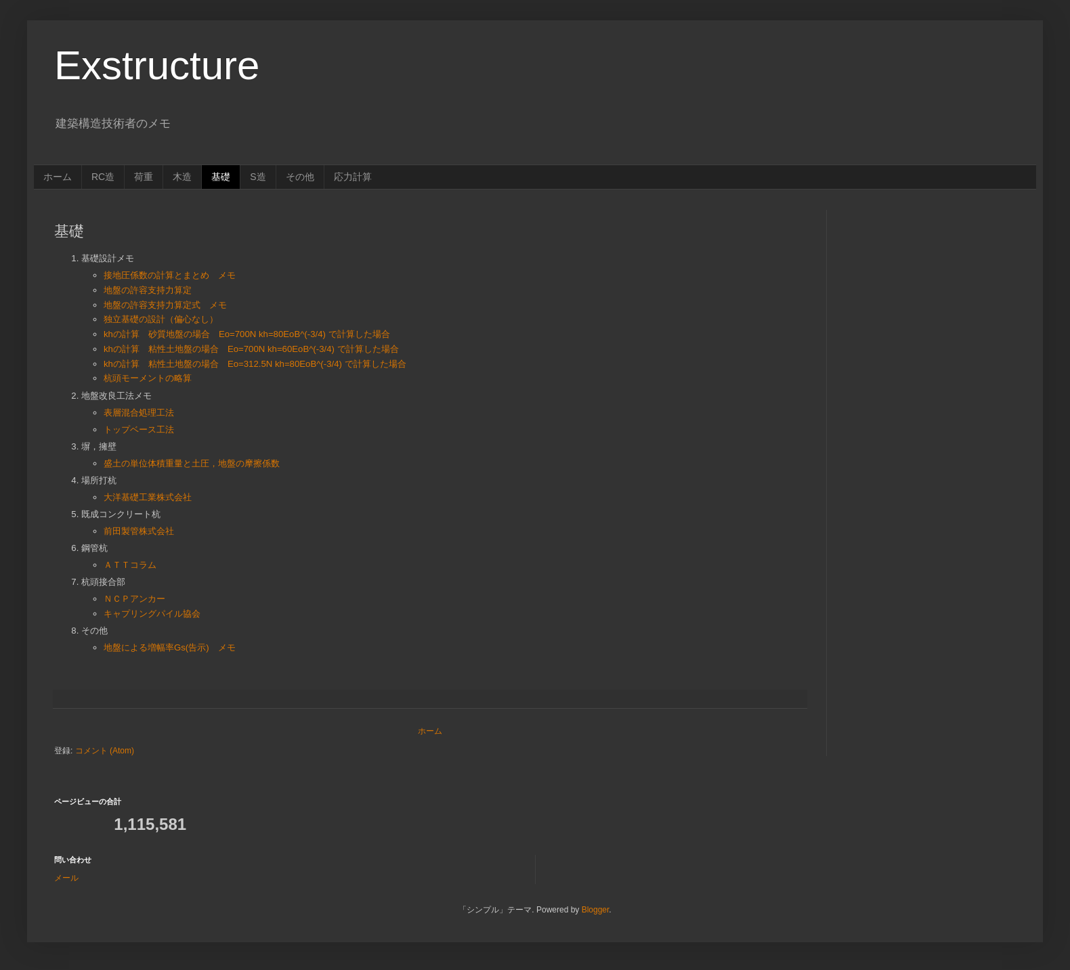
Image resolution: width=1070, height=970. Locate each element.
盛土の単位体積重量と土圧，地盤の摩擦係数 (192, 463)
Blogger (595, 909)
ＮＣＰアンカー (134, 599)
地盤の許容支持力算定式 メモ (165, 305)
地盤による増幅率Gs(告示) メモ (170, 647)
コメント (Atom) (104, 750)
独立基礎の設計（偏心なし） (161, 319)
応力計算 (353, 176)
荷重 (143, 176)
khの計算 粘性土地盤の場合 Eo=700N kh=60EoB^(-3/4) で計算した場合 (251, 349)
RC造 (102, 176)
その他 (300, 176)
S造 (257, 176)
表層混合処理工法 (139, 412)
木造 (182, 176)
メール (66, 878)
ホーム (57, 176)
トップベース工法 (139, 429)
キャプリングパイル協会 (152, 614)
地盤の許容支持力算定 (148, 290)
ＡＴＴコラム (130, 565)
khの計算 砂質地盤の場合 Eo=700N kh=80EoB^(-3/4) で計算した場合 (247, 334)
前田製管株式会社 (139, 531)
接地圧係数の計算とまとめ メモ (170, 275)
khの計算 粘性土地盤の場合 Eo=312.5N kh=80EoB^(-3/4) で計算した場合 (255, 364)
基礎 (220, 176)
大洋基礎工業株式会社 (148, 497)
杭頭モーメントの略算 (148, 378)
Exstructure (156, 65)
